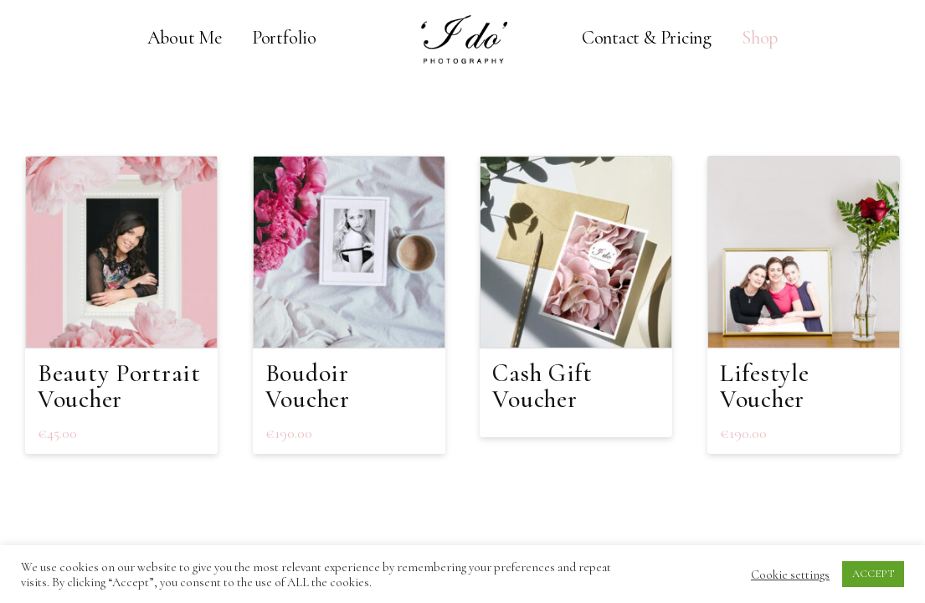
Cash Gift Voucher (542, 386)
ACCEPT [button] (873, 573)
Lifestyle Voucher (764, 386)
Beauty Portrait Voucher (119, 386)
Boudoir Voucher (307, 386)
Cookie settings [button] (790, 574)
